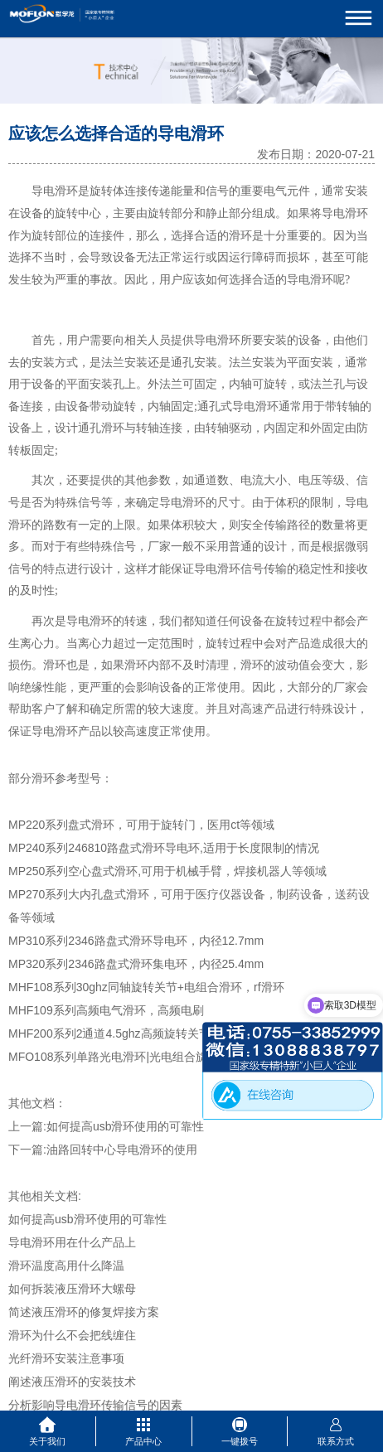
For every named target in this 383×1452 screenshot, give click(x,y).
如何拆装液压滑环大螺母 (72, 1288)
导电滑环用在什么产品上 (72, 1242)
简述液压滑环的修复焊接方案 (83, 1312)
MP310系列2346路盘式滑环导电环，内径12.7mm (136, 940)
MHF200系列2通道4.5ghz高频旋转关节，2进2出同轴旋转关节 (167, 1033)
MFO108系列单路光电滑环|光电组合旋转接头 (125, 1056)
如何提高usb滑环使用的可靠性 (125, 1126)
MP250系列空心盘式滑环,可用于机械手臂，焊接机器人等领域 (167, 871)
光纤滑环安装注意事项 (66, 1358)
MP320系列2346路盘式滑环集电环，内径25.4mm (136, 963)
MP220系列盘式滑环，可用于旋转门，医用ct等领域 (141, 824)
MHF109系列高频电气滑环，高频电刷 (106, 1010)
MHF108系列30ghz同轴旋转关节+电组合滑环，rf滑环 (146, 987)
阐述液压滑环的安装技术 (72, 1381)
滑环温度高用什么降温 (66, 1265)
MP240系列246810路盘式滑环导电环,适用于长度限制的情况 (163, 847)
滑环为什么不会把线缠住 (72, 1335)
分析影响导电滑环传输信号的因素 (95, 1404)
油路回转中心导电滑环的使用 (121, 1149)
